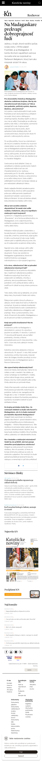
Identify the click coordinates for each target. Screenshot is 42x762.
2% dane (10, 690)
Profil (22, 20)
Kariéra (9, 687)
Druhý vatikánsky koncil (14, 715)
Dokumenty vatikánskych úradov (15, 709)
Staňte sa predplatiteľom (13, 594)
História (9, 692)
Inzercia (9, 685)
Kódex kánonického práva (15, 726)
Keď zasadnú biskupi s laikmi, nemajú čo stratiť (22, 635)
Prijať (21, 752)
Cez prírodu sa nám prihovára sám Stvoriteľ (20, 619)
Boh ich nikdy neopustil (14, 627)
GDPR (27, 712)
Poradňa (37, 20)
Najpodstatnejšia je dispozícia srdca (18, 611)
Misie (26, 20)
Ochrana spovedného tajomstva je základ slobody (22, 643)
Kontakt (9, 683)
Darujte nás (22, 695)
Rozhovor (17, 20)
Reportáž (11, 20)
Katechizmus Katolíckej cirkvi (15, 733)
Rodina (31, 20)
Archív (29, 670)
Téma (6, 20)
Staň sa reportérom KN (22, 687)
